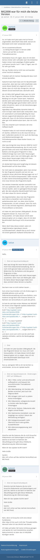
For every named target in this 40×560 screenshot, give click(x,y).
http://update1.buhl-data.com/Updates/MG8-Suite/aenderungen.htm (11, 312)
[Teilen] (37, 20)
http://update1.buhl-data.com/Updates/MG (19, 315)
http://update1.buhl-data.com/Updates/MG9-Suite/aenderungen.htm (11, 325)
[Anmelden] (32, 2)
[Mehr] (36, 35)
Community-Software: (20, 557)
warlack (6, 17)
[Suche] (26, 3)
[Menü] (37, 3)
